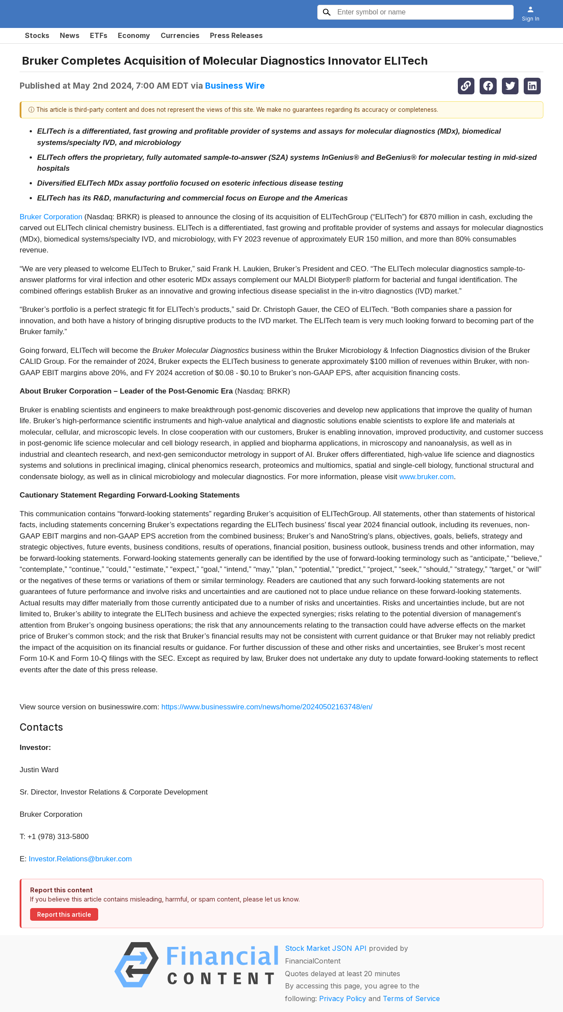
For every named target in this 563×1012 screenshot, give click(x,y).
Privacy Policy (342, 998)
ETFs (98, 35)
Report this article (64, 914)
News (69, 35)
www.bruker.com (426, 477)
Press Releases (236, 35)
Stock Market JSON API (326, 948)
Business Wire (235, 85)
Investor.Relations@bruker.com (80, 859)
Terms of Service (411, 998)
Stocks (37, 35)
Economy (134, 35)
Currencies (180, 35)
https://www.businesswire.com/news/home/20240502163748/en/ (267, 707)
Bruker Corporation (51, 217)
